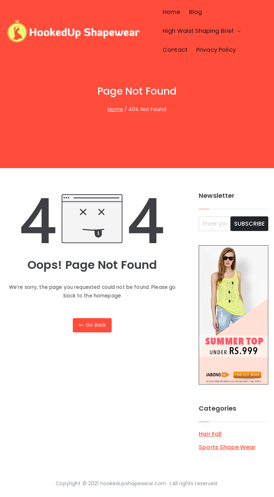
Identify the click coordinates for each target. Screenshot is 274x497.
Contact (175, 50)
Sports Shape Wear (227, 447)
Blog (195, 12)
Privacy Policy (216, 50)
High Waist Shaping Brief (202, 31)
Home (172, 12)
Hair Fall (210, 434)
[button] (237, 31)
